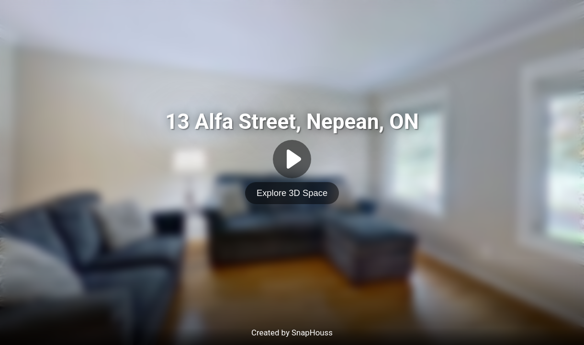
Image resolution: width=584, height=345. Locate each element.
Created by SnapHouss (292, 332)
